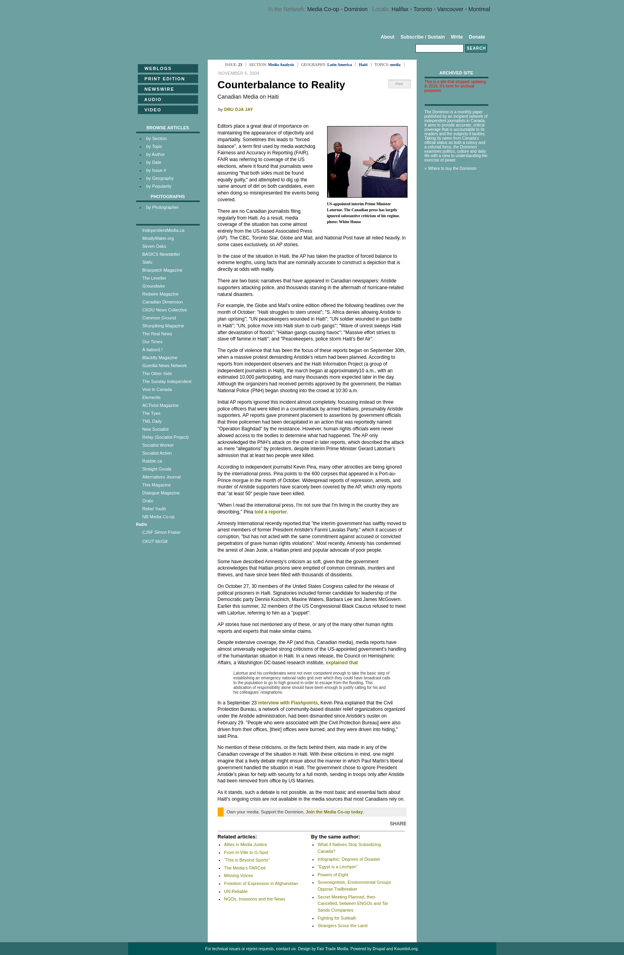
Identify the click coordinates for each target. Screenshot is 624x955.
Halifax (400, 9)
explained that (342, 662)
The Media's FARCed (244, 868)
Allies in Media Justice (245, 844)
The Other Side (157, 373)
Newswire (157, 89)
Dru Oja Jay (238, 109)
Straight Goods (157, 469)
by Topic (154, 146)
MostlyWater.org (158, 238)
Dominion (356, 9)
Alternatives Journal (161, 477)
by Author (155, 154)
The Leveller (154, 278)
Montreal (479, 9)
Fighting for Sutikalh (337, 918)
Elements (151, 397)
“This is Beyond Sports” (246, 860)
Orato (148, 500)
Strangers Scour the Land (342, 925)
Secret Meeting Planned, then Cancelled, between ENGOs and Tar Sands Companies (353, 904)
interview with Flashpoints (288, 703)
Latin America (339, 64)
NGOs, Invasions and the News (254, 899)
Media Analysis (281, 64)
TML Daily (152, 421)
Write (457, 37)
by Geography (160, 178)
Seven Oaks (154, 246)
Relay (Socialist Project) (165, 437)
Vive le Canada (157, 389)
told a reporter (270, 512)
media (395, 64)
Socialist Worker (158, 445)
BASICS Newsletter (161, 254)
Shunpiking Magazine (163, 325)
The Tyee (151, 413)
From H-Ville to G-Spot (246, 852)
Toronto (422, 9)
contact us (286, 949)
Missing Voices (238, 875)
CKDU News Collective (164, 309)
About (387, 37)
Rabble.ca (152, 461)
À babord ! (152, 349)
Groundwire (153, 286)
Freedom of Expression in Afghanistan (261, 883)
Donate (477, 37)
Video (151, 109)
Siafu (147, 262)
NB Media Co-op (158, 516)
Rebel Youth (154, 508)
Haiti (363, 64)
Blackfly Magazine (160, 357)
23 (240, 64)
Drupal (378, 949)
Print (399, 84)
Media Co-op (323, 9)
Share (398, 824)
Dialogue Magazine (161, 492)
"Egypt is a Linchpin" (337, 866)
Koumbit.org (405, 949)
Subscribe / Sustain (422, 37)
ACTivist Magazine (160, 405)
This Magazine (156, 484)
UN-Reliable (236, 891)
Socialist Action (157, 453)
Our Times (152, 341)
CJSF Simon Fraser (161, 532)
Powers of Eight (333, 874)
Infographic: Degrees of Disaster (349, 859)
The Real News (157, 333)
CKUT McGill (155, 541)
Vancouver (450, 9)
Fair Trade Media (332, 949)
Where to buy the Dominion (452, 168)
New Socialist (155, 429)
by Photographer (162, 207)
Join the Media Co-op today (334, 811)
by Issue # (156, 170)
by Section (156, 138)
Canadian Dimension (162, 302)
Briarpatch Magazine (162, 270)
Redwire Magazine (160, 294)
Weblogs (156, 68)
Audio (151, 99)
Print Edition (162, 78)
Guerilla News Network (164, 365)
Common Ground (159, 317)
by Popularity (159, 186)
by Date (154, 162)
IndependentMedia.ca (163, 230)
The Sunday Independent (167, 381)
